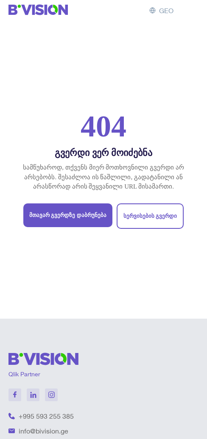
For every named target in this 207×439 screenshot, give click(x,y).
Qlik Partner (24, 374)
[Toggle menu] (191, 11)
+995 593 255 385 (46, 416)
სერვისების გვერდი (150, 216)
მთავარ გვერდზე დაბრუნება (67, 215)
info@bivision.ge (43, 431)
